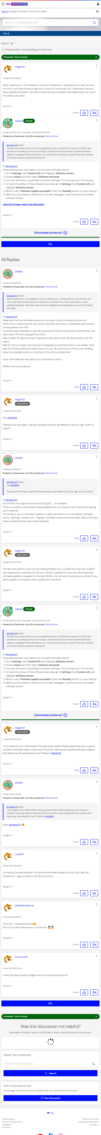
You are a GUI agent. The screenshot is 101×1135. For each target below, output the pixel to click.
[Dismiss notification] (97, 11)
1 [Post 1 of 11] (7, 106)
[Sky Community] (17, 4)
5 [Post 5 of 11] (7, 590)
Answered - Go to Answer (50, 57)
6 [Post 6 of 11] (7, 215)
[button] (96, 65)
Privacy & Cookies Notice (12, 1122)
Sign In (98, 5)
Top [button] (52, 1113)
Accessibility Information (89, 1122)
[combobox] (46, 22)
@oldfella (12, 417)
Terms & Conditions (91, 1119)
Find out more (51, 136)
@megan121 (12, 145)
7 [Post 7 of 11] (7, 764)
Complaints (7, 1125)
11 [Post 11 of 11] (7, 986)
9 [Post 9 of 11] (7, 887)
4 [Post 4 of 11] (7, 532)
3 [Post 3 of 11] (7, 439)
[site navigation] (3, 4)
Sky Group (6, 1127)
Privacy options (8, 1119)
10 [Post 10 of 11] (8, 938)
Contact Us (94, 1125)
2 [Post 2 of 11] (7, 381)
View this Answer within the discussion (23, 204)
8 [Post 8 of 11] (7, 835)
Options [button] (5, 43)
